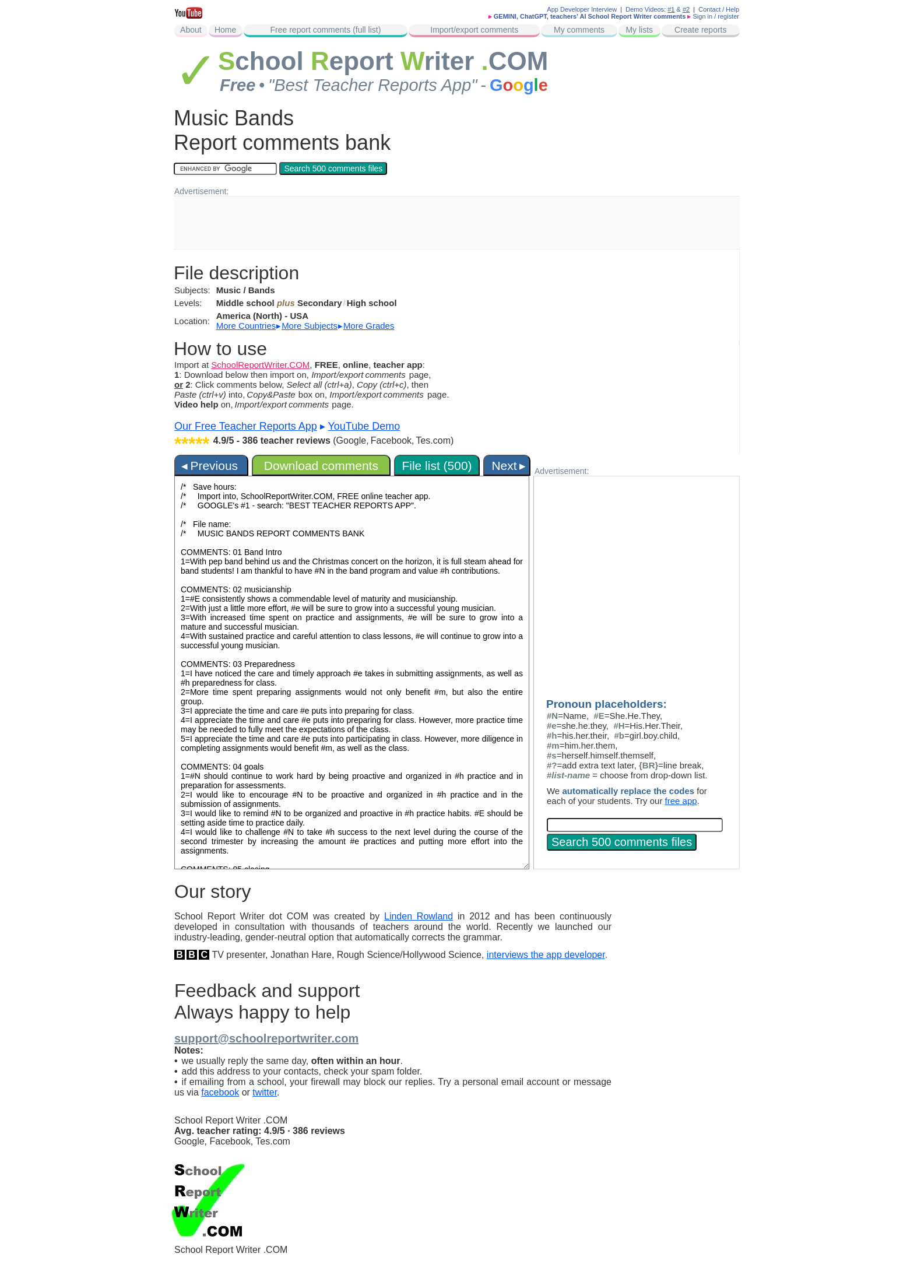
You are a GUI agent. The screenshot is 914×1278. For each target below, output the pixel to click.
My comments (579, 29)
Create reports (700, 29)
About (191, 29)
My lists (639, 29)
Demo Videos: (649, 9)
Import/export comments (474, 29)
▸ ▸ (305, 326)
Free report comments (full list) (325, 29)
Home (225, 29)
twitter (264, 1092)
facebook (220, 1092)
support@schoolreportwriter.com (266, 1038)
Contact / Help (718, 9)
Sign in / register (716, 16)
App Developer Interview (582, 9)
